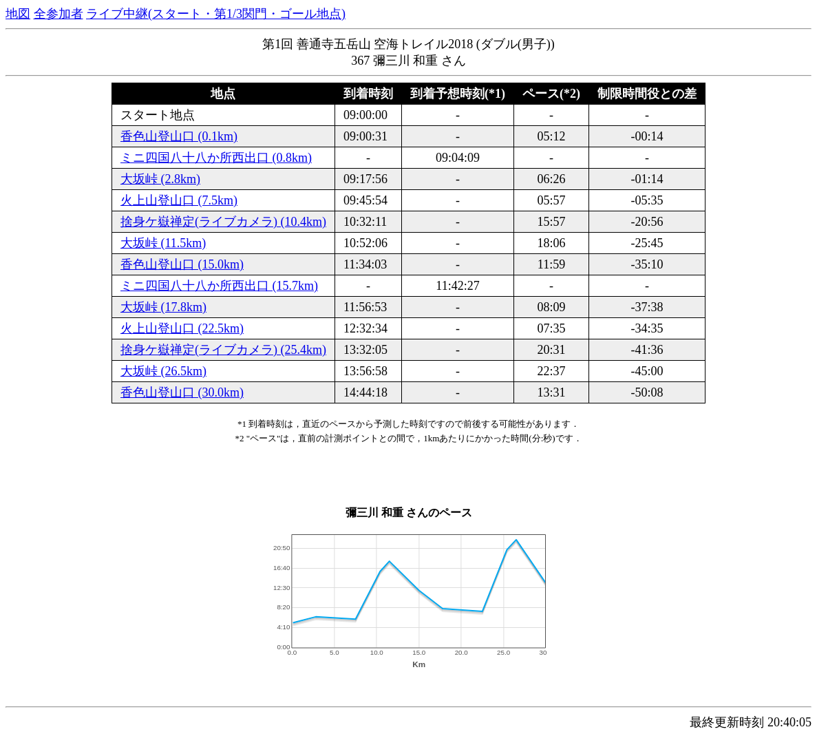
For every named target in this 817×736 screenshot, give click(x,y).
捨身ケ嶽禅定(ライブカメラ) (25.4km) (223, 350)
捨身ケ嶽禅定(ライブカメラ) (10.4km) (223, 222)
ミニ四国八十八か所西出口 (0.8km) (216, 158)
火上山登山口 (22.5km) (182, 328)
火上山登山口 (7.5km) (178, 200)
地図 (18, 14)
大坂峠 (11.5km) (163, 243)
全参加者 (58, 14)
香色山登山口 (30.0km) (182, 392)
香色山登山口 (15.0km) (182, 264)
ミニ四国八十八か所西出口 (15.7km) (219, 286)
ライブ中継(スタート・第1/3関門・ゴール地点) (216, 14)
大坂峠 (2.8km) (160, 179)
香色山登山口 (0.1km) (178, 136)
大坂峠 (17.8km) (163, 307)
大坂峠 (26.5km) (163, 371)
